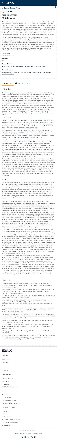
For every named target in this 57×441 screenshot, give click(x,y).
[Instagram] (35, 437)
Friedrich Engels (42, 122)
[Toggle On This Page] (55, 7)
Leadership (5, 362)
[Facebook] (32, 437)
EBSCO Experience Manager (10, 422)
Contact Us (5, 370)
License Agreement (37, 433)
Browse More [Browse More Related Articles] (9, 74)
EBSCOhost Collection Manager (11, 419)
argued (22, 132)
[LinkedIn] (25, 437)
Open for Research (7, 378)
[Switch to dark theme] (54, 2)
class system (51, 93)
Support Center (6, 425)
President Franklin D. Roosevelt (31, 142)
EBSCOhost (5, 411)
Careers (4, 368)
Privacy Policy (18, 433)
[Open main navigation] (2, 2)
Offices (4, 365)
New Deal (49, 142)
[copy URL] (7, 12)
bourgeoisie (49, 124)
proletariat (20, 126)
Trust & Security (6, 397)
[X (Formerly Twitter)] (22, 437)
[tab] (8, 83)
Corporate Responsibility (9, 400)
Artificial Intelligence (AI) (9, 387)
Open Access (6, 381)
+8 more (42, 66)
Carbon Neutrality (7, 395)
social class (11, 120)
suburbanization (32, 145)
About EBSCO (6, 359)
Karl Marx (32, 122)
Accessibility (5, 384)
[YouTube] (28, 437)
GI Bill (6, 161)
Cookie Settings (27, 433)
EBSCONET (5, 414)
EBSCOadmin (6, 417)
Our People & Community (9, 403)
